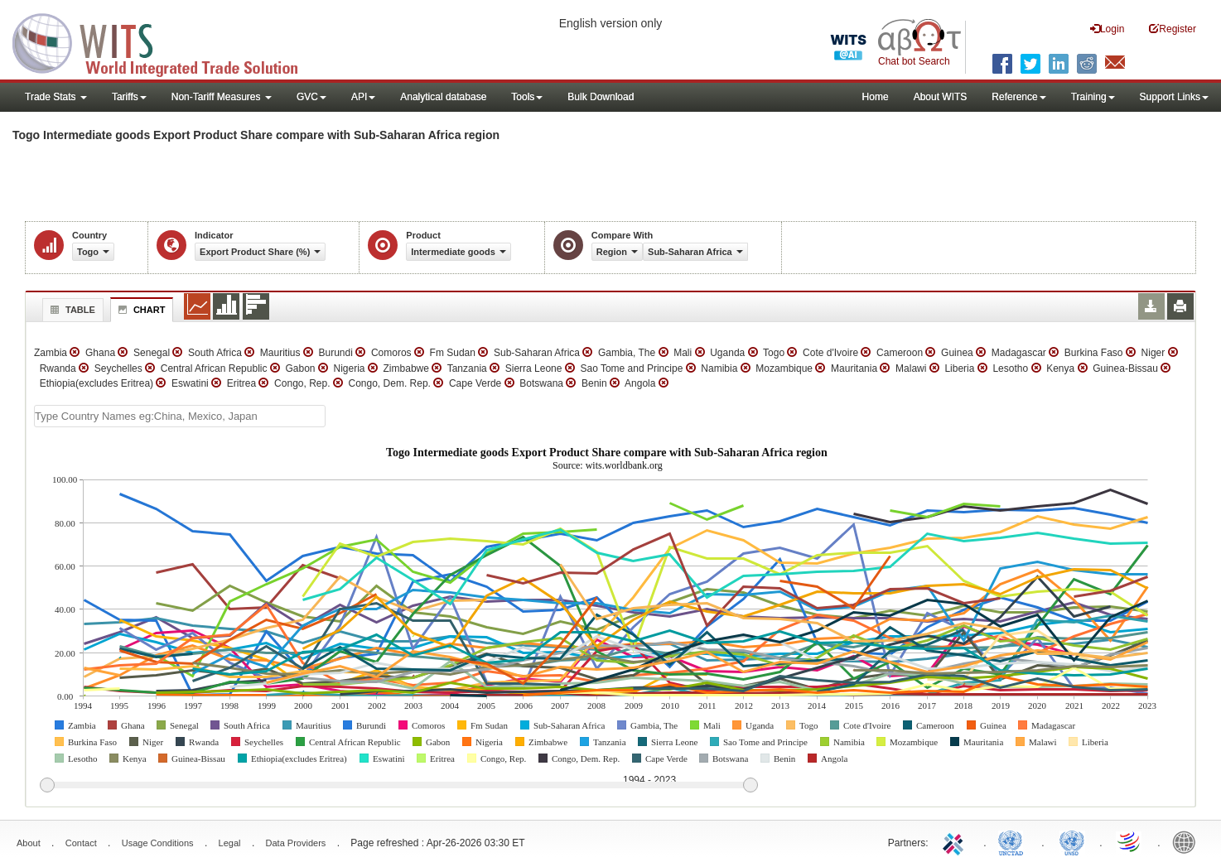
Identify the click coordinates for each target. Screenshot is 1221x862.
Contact (81, 843)
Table (70, 309)
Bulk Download (600, 97)
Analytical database (443, 97)
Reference (1018, 97)
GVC (311, 97)
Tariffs (129, 97)
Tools (527, 97)
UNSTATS (1071, 841)
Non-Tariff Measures (221, 97)
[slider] (398, 785)
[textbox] (180, 416)
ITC (955, 841)
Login (1107, 28)
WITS (165, 41)
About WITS (941, 97)
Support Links (1174, 97)
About (29, 843)
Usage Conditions (158, 843)
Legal (230, 843)
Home (875, 97)
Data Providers (296, 843)
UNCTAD (1013, 841)
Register (1172, 28)
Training (1093, 97)
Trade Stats (56, 97)
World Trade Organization (1129, 841)
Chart (140, 309)
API (363, 97)
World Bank (1187, 841)
